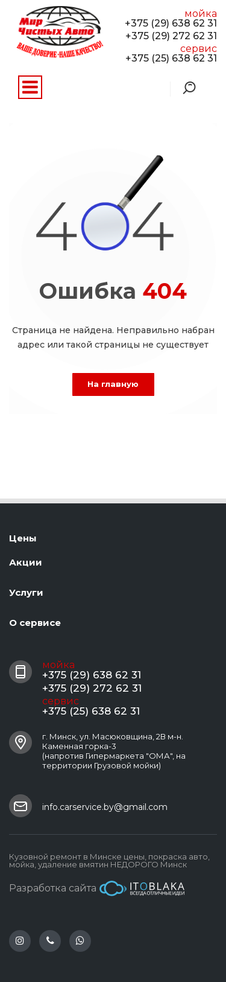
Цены (23, 538)
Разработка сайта (96, 888)
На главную (113, 384)
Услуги (26, 592)
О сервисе (35, 622)
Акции (25, 562)
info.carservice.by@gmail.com (105, 807)
